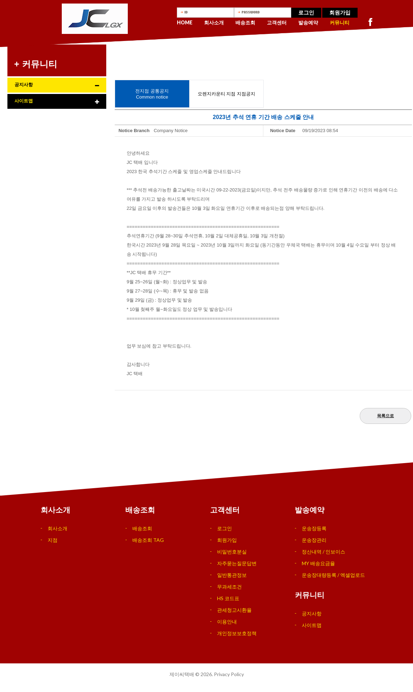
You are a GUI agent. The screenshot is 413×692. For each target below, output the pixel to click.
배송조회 (245, 22)
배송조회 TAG (148, 540)
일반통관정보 (232, 575)
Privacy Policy (229, 674)
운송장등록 (314, 528)
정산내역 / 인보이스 (323, 552)
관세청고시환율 (234, 610)
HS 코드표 (228, 598)
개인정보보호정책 (237, 633)
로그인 (306, 13)
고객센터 (277, 22)
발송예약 (308, 22)
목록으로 (385, 415)
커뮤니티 (339, 22)
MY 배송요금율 (318, 563)
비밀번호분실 (232, 552)
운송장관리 (314, 540)
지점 (53, 540)
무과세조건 (229, 587)
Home (184, 22)
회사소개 (214, 22)
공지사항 (23, 84)
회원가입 (340, 13)
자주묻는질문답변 (237, 563)
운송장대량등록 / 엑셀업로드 (333, 575)
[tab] (56, 85)
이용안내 (227, 622)
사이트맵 (23, 100)
